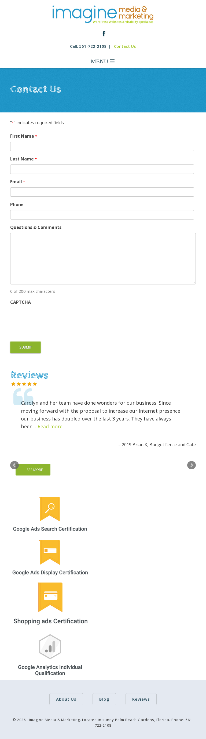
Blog (104, 699)
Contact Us (125, 46)
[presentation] (51, 318)
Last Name (23, 159)
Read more (50, 426)
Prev (14, 465)
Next (191, 465)
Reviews (141, 699)
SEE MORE (35, 469)
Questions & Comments (35, 227)
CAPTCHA (20, 302)
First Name (23, 136)
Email (17, 182)
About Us (66, 699)
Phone (17, 204)
